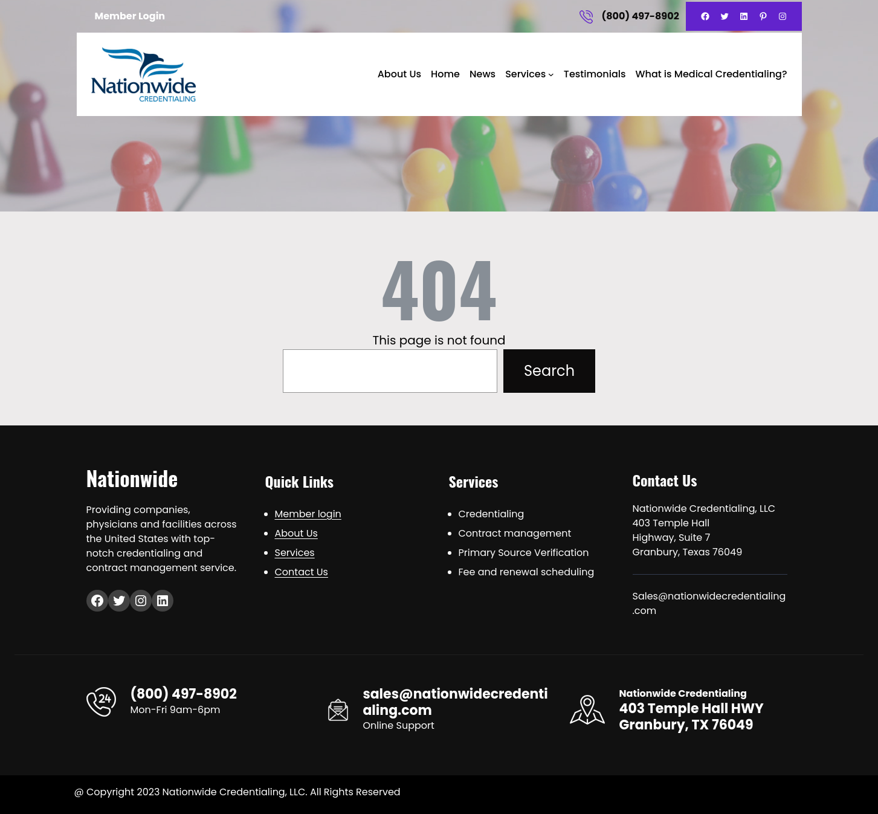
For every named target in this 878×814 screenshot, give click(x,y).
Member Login (130, 16)
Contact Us (301, 572)
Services (525, 74)
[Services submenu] (551, 74)
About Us (399, 74)
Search (549, 371)
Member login (308, 514)
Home (445, 74)
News (482, 74)
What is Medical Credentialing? (711, 74)
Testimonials (595, 74)
